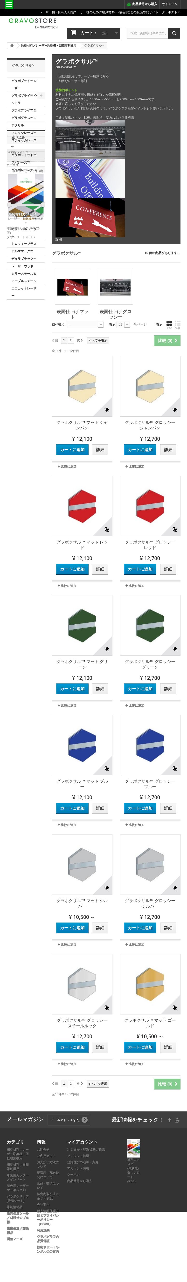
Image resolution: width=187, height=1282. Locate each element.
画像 (169, 325)
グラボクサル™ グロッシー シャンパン (150, 425)
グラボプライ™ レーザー (24, 84)
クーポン (73, 1175)
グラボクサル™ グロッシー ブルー (150, 784)
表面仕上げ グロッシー (23, 218)
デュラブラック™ (23, 259)
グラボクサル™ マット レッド (82, 545)
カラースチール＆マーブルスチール (23, 277)
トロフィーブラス (23, 244)
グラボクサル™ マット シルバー (82, 903)
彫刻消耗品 (14, 1207)
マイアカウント (82, 1142)
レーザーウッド (22, 266)
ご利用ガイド (46, 1156)
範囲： (11, 375)
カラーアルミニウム (23, 232)
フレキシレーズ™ (23, 133)
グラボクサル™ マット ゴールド (150, 1023)
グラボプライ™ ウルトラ (24, 99)
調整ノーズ (14, 1239)
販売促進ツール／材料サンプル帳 (18, 1218)
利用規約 (43, 1230)
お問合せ (43, 1149)
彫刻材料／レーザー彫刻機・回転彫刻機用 (18, 1154)
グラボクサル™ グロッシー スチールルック (82, 1023)
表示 (112, 324)
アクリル (17, 125)
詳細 (58, 239)
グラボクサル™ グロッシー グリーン (150, 664)
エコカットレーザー (23, 292)
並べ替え (58, 324)
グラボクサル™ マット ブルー (82, 784)
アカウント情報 (78, 1168)
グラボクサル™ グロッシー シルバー (150, 903)
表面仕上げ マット (23, 203)
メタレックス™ (22, 184)
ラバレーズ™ (20, 162)
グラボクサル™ (22, 192)
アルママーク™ (22, 251)
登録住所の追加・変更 (82, 1162)
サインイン (170, 4)
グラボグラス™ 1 (23, 118)
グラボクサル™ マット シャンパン (82, 425)
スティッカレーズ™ (23, 143)
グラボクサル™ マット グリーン (82, 664)
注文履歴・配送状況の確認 (86, 1149)
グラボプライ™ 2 (23, 110)
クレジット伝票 (78, 1156)
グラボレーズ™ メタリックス (24, 173)
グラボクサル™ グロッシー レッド (150, 545)
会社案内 (43, 1204)
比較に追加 (68, 466)
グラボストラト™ (23, 155)
